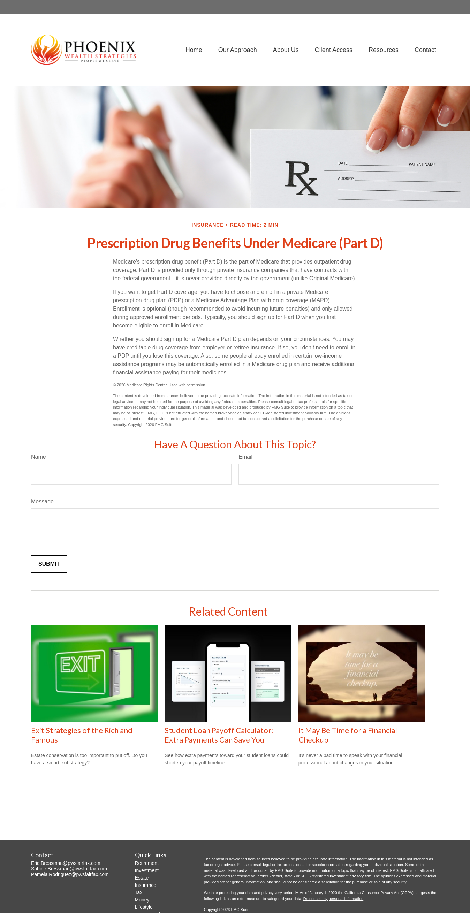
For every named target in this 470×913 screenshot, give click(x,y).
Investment (147, 870)
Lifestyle (144, 907)
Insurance (145, 885)
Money (142, 900)
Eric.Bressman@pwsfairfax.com (65, 863)
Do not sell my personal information (333, 899)
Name (38, 457)
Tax (139, 892)
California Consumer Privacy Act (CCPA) (379, 893)
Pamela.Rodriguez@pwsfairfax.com (70, 874)
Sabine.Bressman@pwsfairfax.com (69, 869)
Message (42, 501)
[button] (194, 49)
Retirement (147, 863)
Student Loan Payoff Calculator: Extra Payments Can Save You (219, 734)
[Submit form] (49, 564)
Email (245, 457)
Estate (142, 878)
